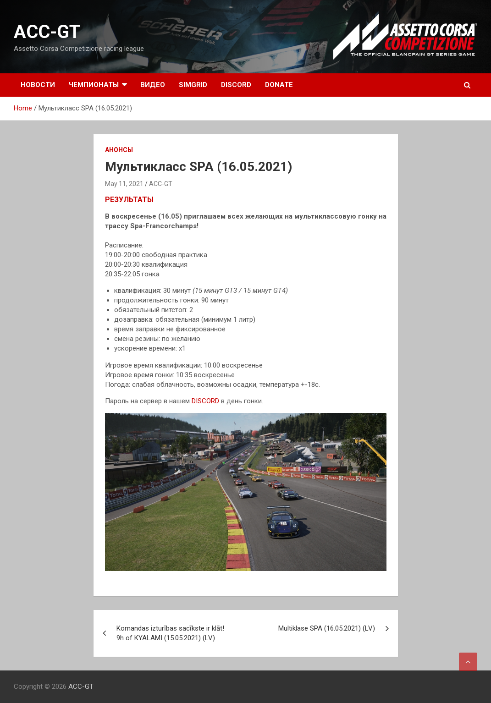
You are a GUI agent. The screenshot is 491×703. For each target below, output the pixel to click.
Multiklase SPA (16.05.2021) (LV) (326, 628)
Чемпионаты (94, 85)
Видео (152, 85)
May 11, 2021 (124, 183)
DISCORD (236, 85)
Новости (38, 85)
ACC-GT (47, 32)
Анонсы (119, 150)
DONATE (279, 85)
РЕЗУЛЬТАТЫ (129, 199)
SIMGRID (193, 85)
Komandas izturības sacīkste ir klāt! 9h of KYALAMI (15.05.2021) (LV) (170, 633)
